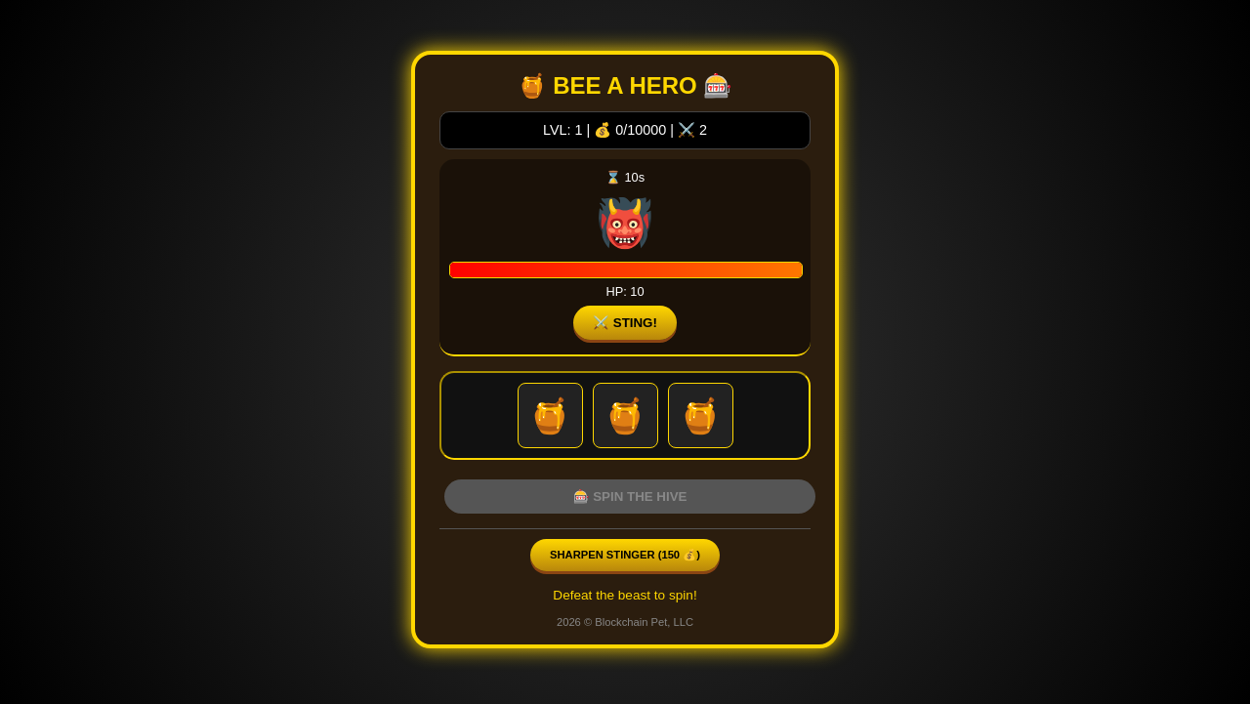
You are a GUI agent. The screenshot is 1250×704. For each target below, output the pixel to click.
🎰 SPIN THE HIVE (630, 496)
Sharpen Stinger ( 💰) (625, 554)
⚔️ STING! (625, 322)
